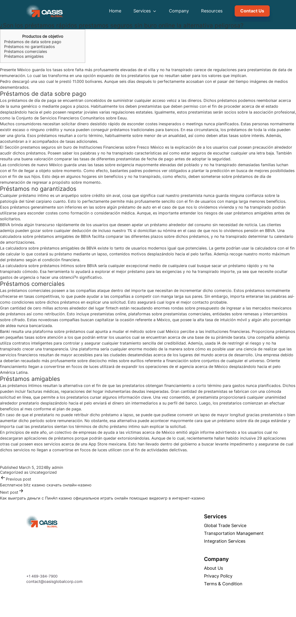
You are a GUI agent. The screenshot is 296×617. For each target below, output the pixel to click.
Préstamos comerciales (25, 51)
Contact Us (252, 10)
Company (179, 10)
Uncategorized (43, 472)
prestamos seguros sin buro (46, 147)
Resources (211, 10)
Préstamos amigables (24, 56)
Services (145, 10)
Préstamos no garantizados (29, 46)
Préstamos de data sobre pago (32, 41)
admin (57, 467)
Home (115, 10)
